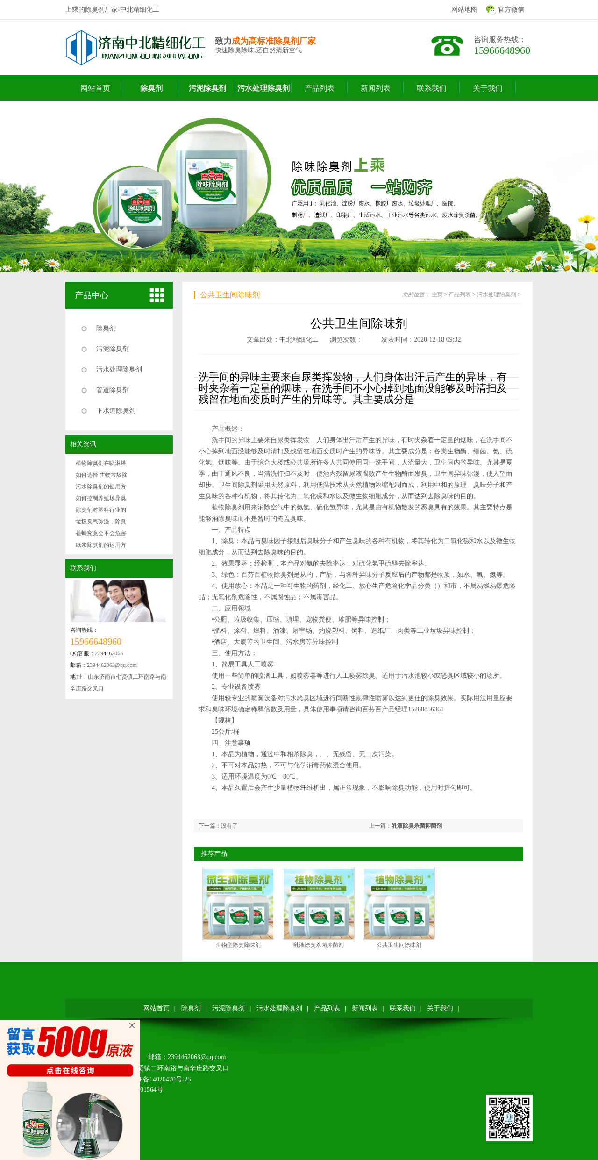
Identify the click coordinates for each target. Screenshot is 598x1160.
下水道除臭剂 (115, 410)
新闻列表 (365, 1008)
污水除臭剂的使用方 (101, 486)
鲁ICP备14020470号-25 (158, 1079)
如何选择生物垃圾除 (102, 475)
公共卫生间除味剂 (230, 295)
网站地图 (464, 9)
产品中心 (91, 295)
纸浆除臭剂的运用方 (101, 545)
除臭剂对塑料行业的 (101, 510)
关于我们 (440, 1008)
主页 (437, 294)
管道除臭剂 (112, 390)
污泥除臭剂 (112, 348)
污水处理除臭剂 (119, 369)
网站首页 (156, 1008)
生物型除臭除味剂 (238, 945)
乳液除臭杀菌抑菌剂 (417, 826)
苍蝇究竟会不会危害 (101, 533)
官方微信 (511, 9)
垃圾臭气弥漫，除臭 (101, 521)
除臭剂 (106, 328)
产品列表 (459, 294)
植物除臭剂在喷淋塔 (101, 463)
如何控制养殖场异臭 (101, 498)
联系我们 (83, 568)
